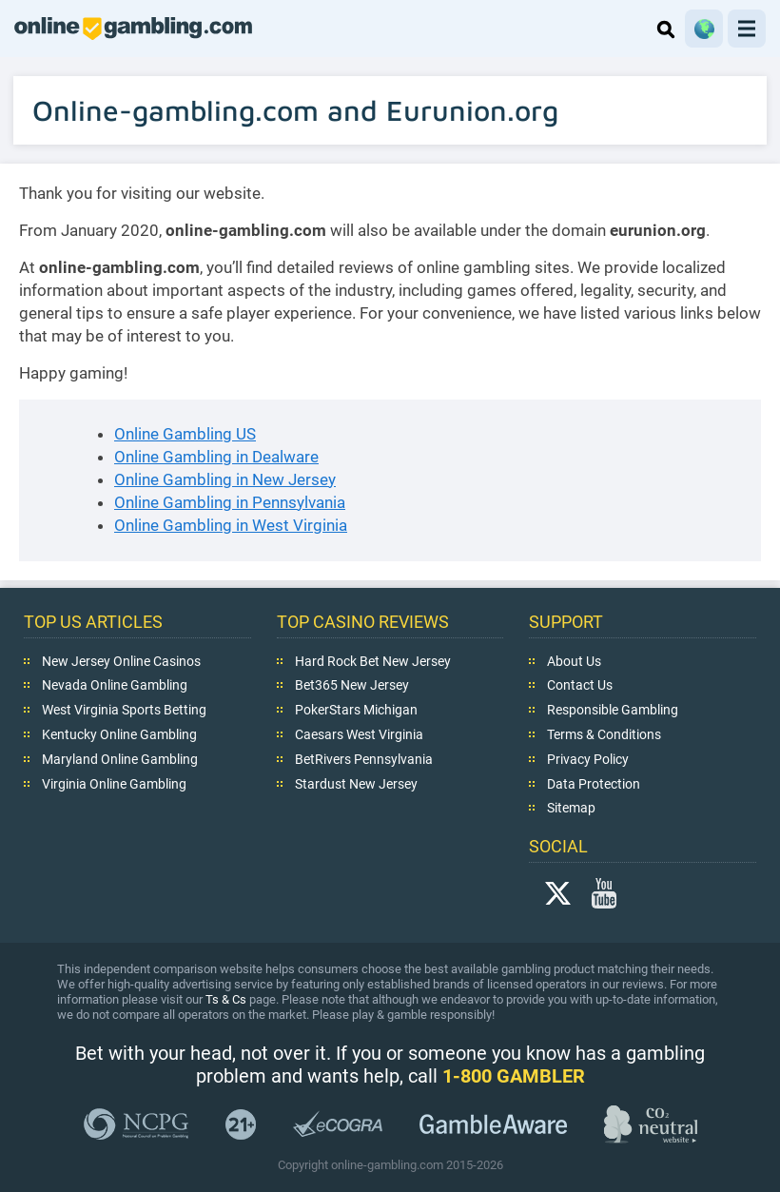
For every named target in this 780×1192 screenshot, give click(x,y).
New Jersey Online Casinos (121, 660)
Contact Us (580, 685)
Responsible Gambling (612, 709)
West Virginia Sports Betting (124, 709)
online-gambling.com (133, 28)
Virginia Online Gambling (114, 783)
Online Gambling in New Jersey (225, 479)
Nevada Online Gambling (114, 685)
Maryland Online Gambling (120, 759)
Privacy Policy (588, 759)
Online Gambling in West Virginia (230, 525)
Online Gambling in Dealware (216, 456)
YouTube (604, 892)
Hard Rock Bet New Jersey (373, 660)
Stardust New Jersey (356, 783)
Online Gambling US (185, 433)
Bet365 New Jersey (352, 685)
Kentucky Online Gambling (119, 734)
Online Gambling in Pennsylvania (229, 502)
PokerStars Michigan (356, 709)
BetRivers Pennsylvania (364, 759)
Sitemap (571, 807)
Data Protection (593, 783)
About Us (574, 660)
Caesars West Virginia (359, 734)
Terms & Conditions (604, 734)
